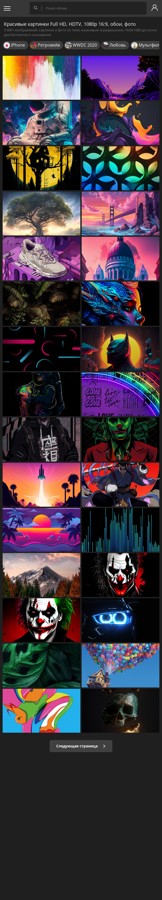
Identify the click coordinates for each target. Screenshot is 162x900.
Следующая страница (81, 745)
